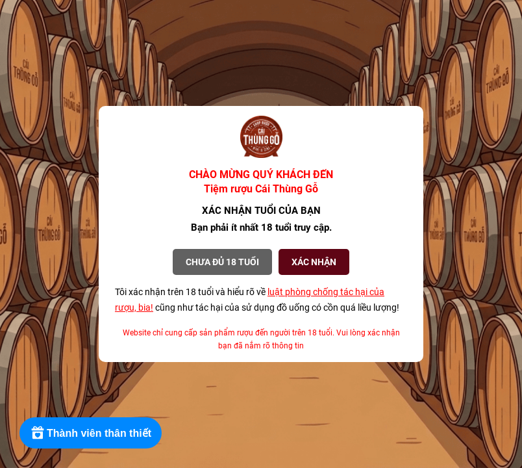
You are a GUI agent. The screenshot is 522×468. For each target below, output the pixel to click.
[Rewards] (90, 432)
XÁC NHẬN (314, 262)
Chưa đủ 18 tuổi (222, 262)
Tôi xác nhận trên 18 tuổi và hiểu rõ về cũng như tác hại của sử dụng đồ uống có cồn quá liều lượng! (257, 300)
